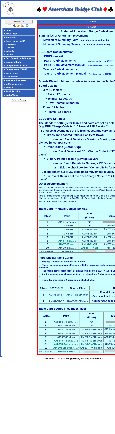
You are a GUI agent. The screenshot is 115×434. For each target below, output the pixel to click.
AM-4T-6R (67, 225)
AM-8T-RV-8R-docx (92, 340)
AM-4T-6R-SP (56, 301)
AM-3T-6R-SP (56, 294)
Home (8, 30)
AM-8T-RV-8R (89, 240)
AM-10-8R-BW (67, 251)
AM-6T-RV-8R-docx (92, 333)
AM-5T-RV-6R (89, 229)
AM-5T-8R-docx (66, 329)
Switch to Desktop (19, 100)
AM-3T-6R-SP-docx (77, 294)
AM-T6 (111, 233)
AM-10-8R (64, 247)
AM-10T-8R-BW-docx (66, 351)
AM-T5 (107, 229)
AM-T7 (107, 237)
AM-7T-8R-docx (66, 337)
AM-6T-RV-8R (89, 233)
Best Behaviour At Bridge (17, 58)
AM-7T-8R (67, 237)
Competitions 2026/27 (15, 69)
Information (10, 37)
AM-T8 (111, 240)
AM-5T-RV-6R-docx (92, 329)
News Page (10, 34)
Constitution (11, 45)
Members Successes (15, 80)
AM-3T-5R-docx (63, 322)
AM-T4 (111, 225)
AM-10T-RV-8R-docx (91, 347)
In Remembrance (13, 84)
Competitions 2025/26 (15, 66)
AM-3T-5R (64, 222)
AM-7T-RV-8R (89, 237)
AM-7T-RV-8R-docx (92, 337)
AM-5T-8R (67, 229)
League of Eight (12, 62)
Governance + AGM (14, 41)
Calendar (9, 51)
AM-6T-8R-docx (66, 333)
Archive (8, 88)
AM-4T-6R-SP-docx (77, 301)
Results (8, 55)
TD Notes (10, 48)
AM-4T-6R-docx (66, 325)
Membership (11, 77)
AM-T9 (107, 244)
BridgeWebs (11, 95)
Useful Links (11, 73)
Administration (12, 91)
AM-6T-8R (67, 233)
